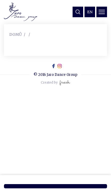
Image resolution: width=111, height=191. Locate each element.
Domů (15, 34)
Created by (55, 82)
